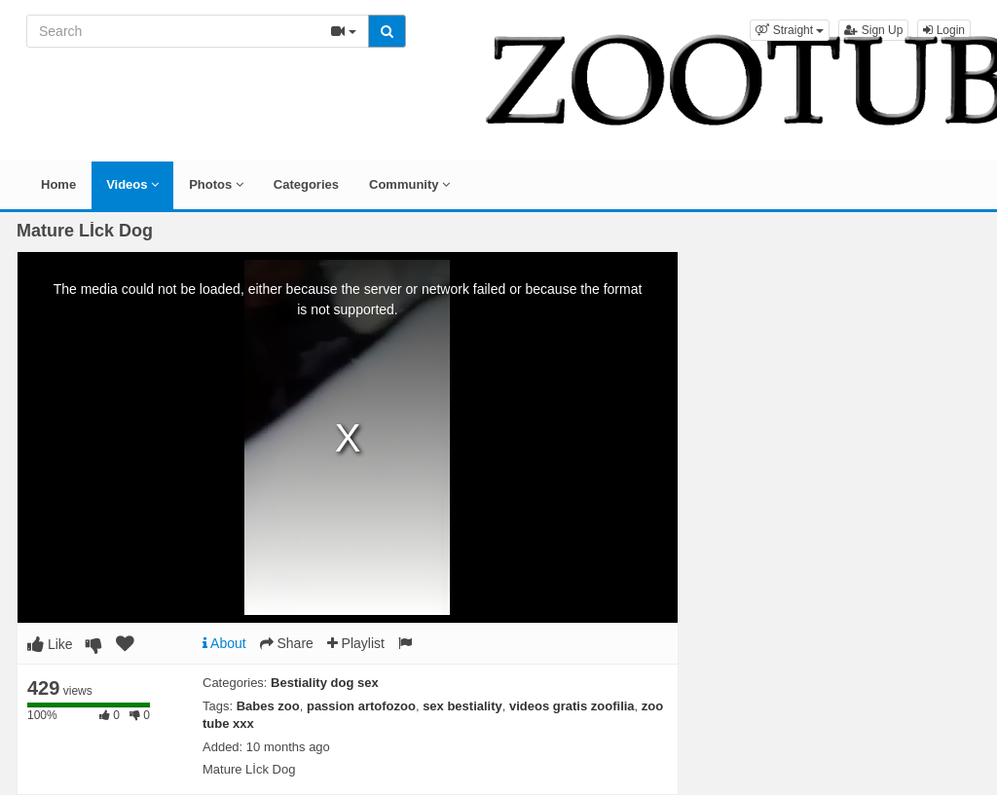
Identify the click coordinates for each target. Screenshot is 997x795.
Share (287, 643)
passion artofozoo (361, 706)
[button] (790, 30)
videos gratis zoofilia (572, 706)
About (224, 643)
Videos (132, 184)
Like (50, 644)
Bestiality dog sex (325, 682)
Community (409, 184)
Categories (306, 184)
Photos (216, 184)
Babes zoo (268, 706)
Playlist (356, 643)
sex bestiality (462, 706)
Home (58, 184)
